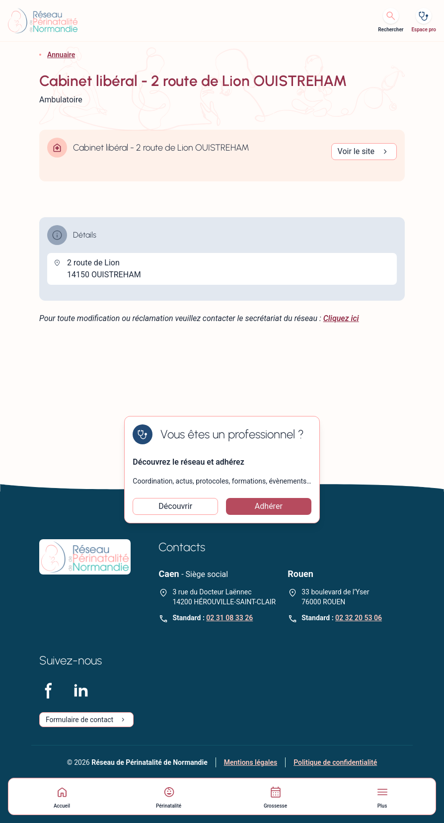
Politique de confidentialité (335, 762)
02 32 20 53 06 (358, 618)
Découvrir (175, 506)
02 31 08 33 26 (229, 618)
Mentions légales (250, 762)
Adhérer (269, 506)
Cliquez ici (341, 318)
